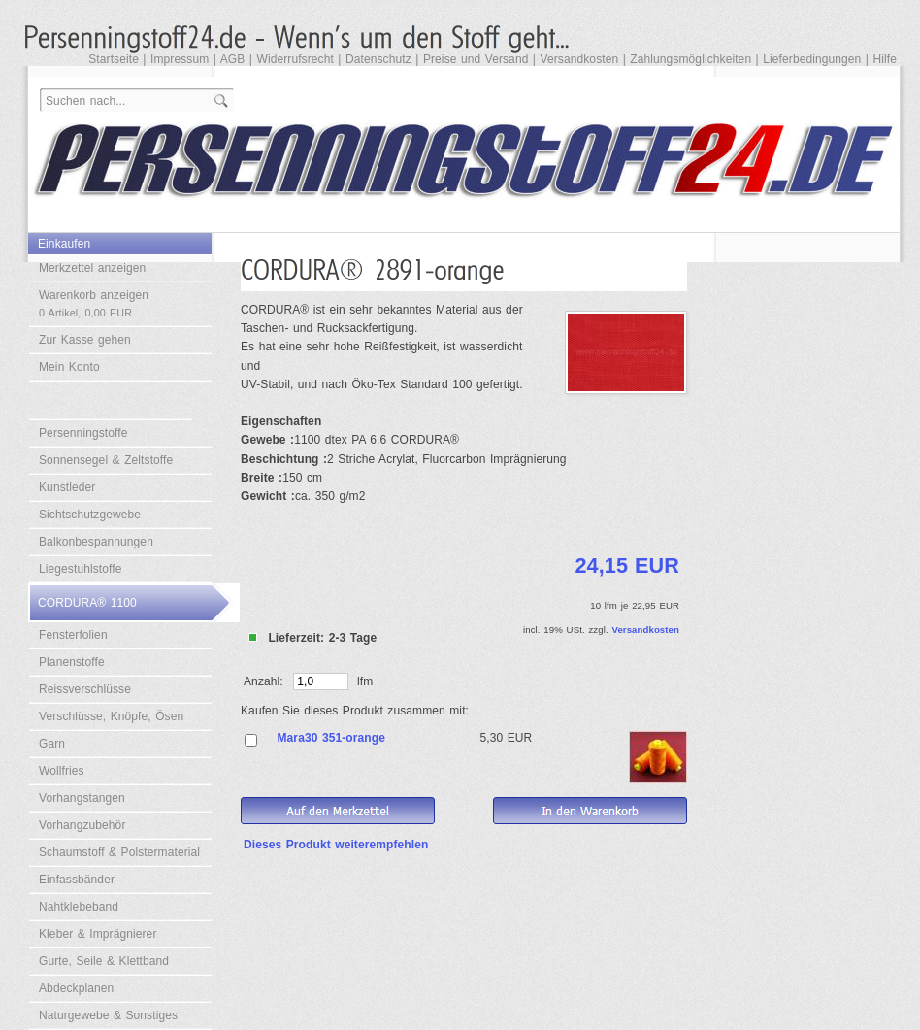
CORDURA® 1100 (87, 603)
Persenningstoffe (83, 433)
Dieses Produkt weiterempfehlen (336, 844)
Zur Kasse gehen (85, 340)
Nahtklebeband (78, 907)
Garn (52, 743)
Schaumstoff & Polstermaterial (119, 852)
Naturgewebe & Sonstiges (108, 1015)
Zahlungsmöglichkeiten (690, 59)
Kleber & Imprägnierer (98, 934)
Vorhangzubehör (82, 825)
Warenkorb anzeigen (93, 303)
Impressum (179, 59)
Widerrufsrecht (294, 59)
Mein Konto (69, 367)
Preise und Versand (476, 59)
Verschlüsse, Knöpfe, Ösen (111, 716)
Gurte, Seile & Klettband (104, 961)
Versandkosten (580, 59)
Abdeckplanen (76, 988)
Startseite (113, 59)
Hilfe (884, 59)
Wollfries (61, 771)
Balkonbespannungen (96, 541)
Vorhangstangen (82, 798)
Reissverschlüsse (85, 689)
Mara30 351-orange (331, 738)
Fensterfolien (73, 635)
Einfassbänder (77, 879)
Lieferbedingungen (812, 59)
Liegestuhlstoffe (80, 569)
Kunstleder (67, 487)
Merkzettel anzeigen (92, 268)
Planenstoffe (72, 662)
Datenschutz (378, 59)
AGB (233, 59)
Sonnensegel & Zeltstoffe (106, 460)
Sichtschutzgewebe (90, 514)
